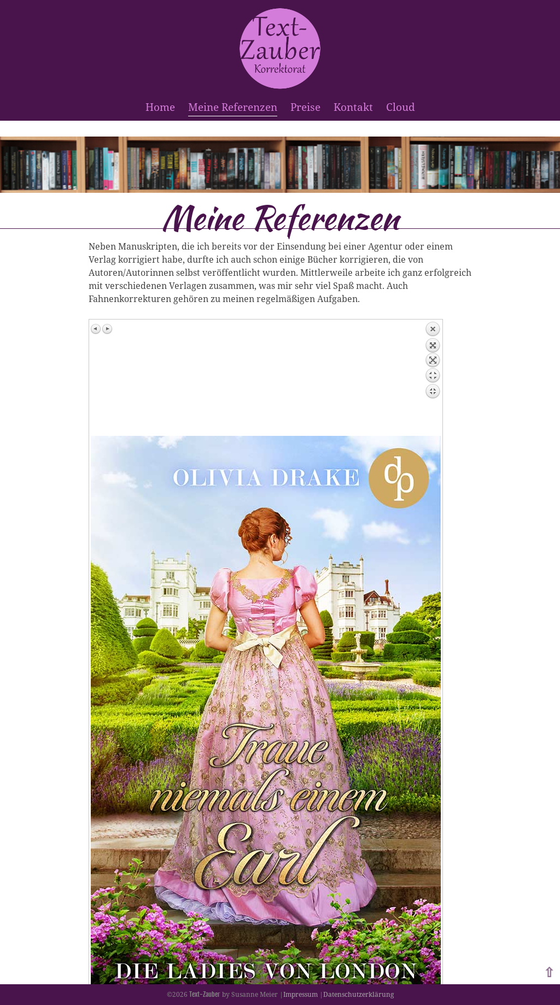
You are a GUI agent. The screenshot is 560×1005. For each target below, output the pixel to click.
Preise (305, 106)
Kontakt (353, 106)
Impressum (300, 994)
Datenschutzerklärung (358, 994)
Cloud (400, 106)
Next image (107, 328)
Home (160, 106)
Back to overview (432, 378)
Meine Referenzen (232, 106)
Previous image (96, 328)
